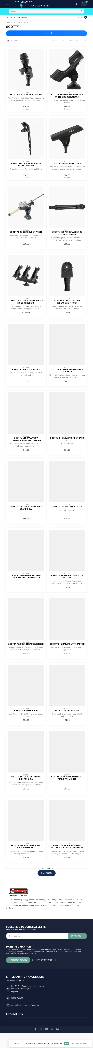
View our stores (44, 960)
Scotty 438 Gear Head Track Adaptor (67, 370)
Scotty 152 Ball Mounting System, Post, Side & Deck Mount (67, 846)
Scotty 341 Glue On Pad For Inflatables (26, 778)
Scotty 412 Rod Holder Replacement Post (67, 302)
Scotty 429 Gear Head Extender (26, 644)
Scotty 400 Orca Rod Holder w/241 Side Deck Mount (67, 96)
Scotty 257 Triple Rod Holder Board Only (26, 508)
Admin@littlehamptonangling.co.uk (25, 1005)
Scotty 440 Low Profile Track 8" (67, 439)
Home (8, 22)
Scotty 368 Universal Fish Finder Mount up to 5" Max (25, 576)
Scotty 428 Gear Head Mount (26, 95)
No (73, 1043)
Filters (46, 33)
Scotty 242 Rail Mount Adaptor (67, 644)
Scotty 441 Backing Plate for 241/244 (67, 576)
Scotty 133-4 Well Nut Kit (26, 369)
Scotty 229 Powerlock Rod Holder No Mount (26, 846)
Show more (46, 873)
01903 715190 (17, 998)
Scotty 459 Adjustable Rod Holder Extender (67, 233)
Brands (17, 22)
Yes (66, 1043)
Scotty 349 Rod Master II (67, 163)
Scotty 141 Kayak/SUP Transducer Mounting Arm (26, 439)
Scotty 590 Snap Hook (67, 710)
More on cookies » (82, 1043)
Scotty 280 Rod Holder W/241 (26, 232)
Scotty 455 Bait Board (25, 710)
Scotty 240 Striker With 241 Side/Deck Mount (67, 778)
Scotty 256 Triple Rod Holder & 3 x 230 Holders (26, 302)
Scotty (25, 22)
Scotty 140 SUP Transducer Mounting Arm (26, 164)
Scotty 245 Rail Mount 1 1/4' (67, 507)
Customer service (18, 960)
